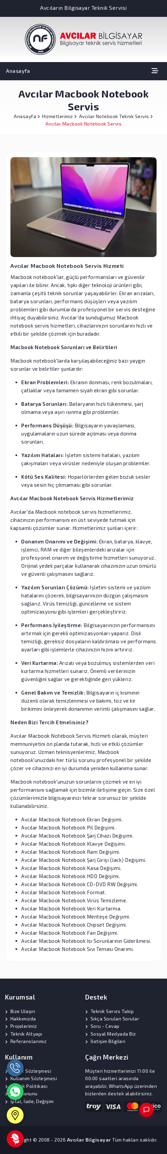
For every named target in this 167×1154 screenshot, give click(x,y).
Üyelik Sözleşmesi (31, 1071)
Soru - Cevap (105, 1026)
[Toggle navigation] (155, 70)
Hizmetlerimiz (59, 116)
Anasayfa (18, 71)
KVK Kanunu (24, 1093)
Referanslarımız (28, 1041)
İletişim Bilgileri (108, 1041)
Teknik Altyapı (26, 1034)
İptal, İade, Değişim (32, 1101)
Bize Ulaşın (22, 1011)
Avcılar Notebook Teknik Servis (116, 116)
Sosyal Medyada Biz (113, 1034)
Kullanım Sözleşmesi (33, 1078)
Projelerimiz (23, 1026)
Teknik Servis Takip (112, 1011)
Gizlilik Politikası (29, 1086)
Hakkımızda (23, 1018)
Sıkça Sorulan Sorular (115, 1018)
